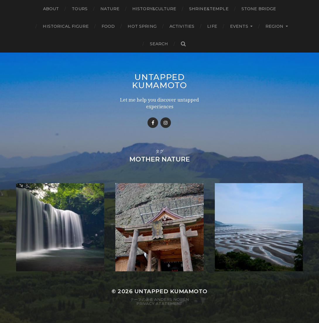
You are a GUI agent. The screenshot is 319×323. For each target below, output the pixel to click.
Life (212, 26)
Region (274, 26)
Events (239, 26)
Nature (109, 8)
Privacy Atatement (159, 303)
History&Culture (154, 8)
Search (159, 43)
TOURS (80, 8)
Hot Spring (142, 26)
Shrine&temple (209, 8)
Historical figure (65, 26)
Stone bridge (258, 8)
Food (108, 26)
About (51, 8)
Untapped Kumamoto (159, 81)
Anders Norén (171, 299)
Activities (181, 26)
